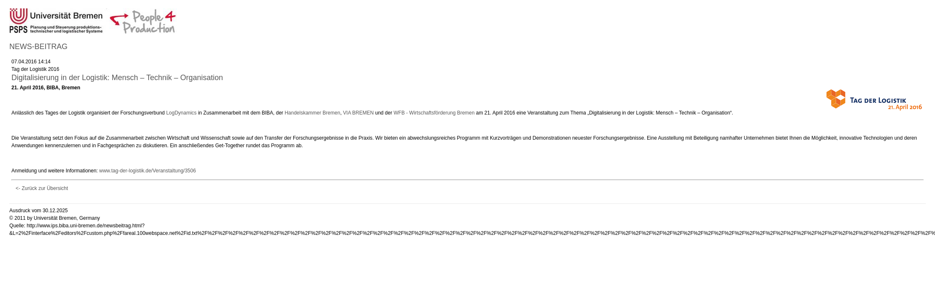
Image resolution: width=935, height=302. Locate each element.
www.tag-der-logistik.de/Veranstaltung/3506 (147, 171)
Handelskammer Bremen (312, 113)
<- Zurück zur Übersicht (41, 188)
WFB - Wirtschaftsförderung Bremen (434, 113)
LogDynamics (181, 113)
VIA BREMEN (358, 113)
